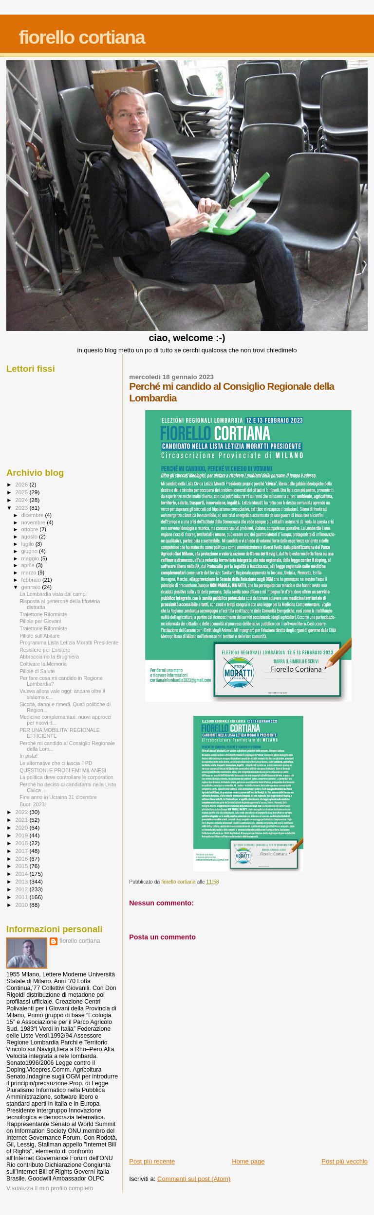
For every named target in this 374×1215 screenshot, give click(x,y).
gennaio (31, 587)
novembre (34, 522)
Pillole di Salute (37, 671)
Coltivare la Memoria (43, 664)
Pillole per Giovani (40, 621)
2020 (22, 827)
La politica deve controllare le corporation (66, 777)
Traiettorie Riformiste (43, 614)
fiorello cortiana (82, 37)
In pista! (28, 756)
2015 (22, 866)
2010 (22, 905)
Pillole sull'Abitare (39, 636)
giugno (30, 551)
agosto (30, 536)
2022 (22, 812)
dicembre (33, 515)
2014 (22, 873)
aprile (28, 565)
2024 (22, 500)
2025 (22, 492)
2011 (22, 897)
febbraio (31, 580)
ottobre (30, 529)
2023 (22, 507)
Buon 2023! (32, 804)
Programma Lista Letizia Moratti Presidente (68, 642)
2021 (22, 819)
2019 (22, 835)
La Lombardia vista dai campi (53, 594)
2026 (22, 484)
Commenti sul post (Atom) (193, 1178)
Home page (248, 1161)
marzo (29, 572)
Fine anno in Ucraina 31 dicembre (58, 797)
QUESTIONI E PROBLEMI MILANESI (62, 770)
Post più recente (152, 1161)
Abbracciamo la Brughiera (49, 657)
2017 (22, 851)
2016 (22, 858)
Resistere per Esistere (44, 650)
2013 (22, 881)
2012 (22, 889)
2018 (22, 843)
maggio (31, 558)
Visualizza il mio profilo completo (49, 1188)
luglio (28, 544)
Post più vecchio (344, 1161)
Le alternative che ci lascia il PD (55, 763)
